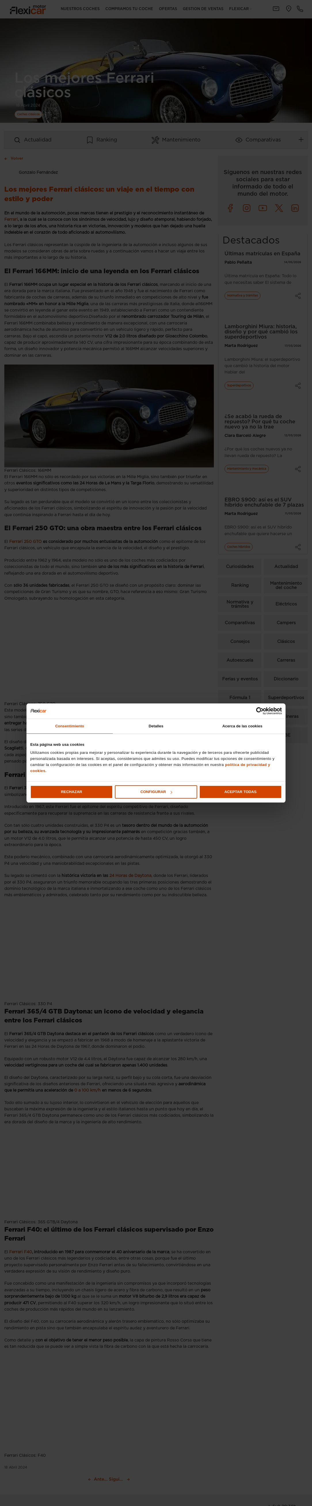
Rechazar (71, 792)
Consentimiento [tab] (69, 726)
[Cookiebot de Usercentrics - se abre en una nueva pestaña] (256, 711)
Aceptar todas (241, 792)
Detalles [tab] (156, 726)
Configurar (156, 792)
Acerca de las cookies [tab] (242, 726)
